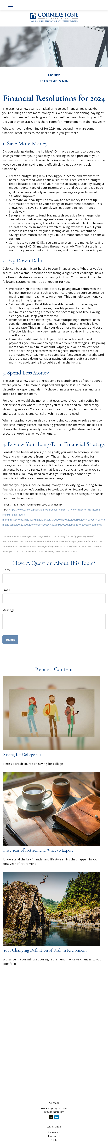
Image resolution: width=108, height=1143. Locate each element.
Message (8, 610)
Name (6, 570)
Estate (54, 1140)
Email (6, 590)
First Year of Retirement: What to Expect (38, 850)
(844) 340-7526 (59, 1108)
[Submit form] (10, 639)
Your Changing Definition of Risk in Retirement (45, 950)
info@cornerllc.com (54, 1111)
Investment (54, 1136)
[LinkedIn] (56, 1117)
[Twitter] (51, 1117)
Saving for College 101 (22, 754)
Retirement (54, 1132)
